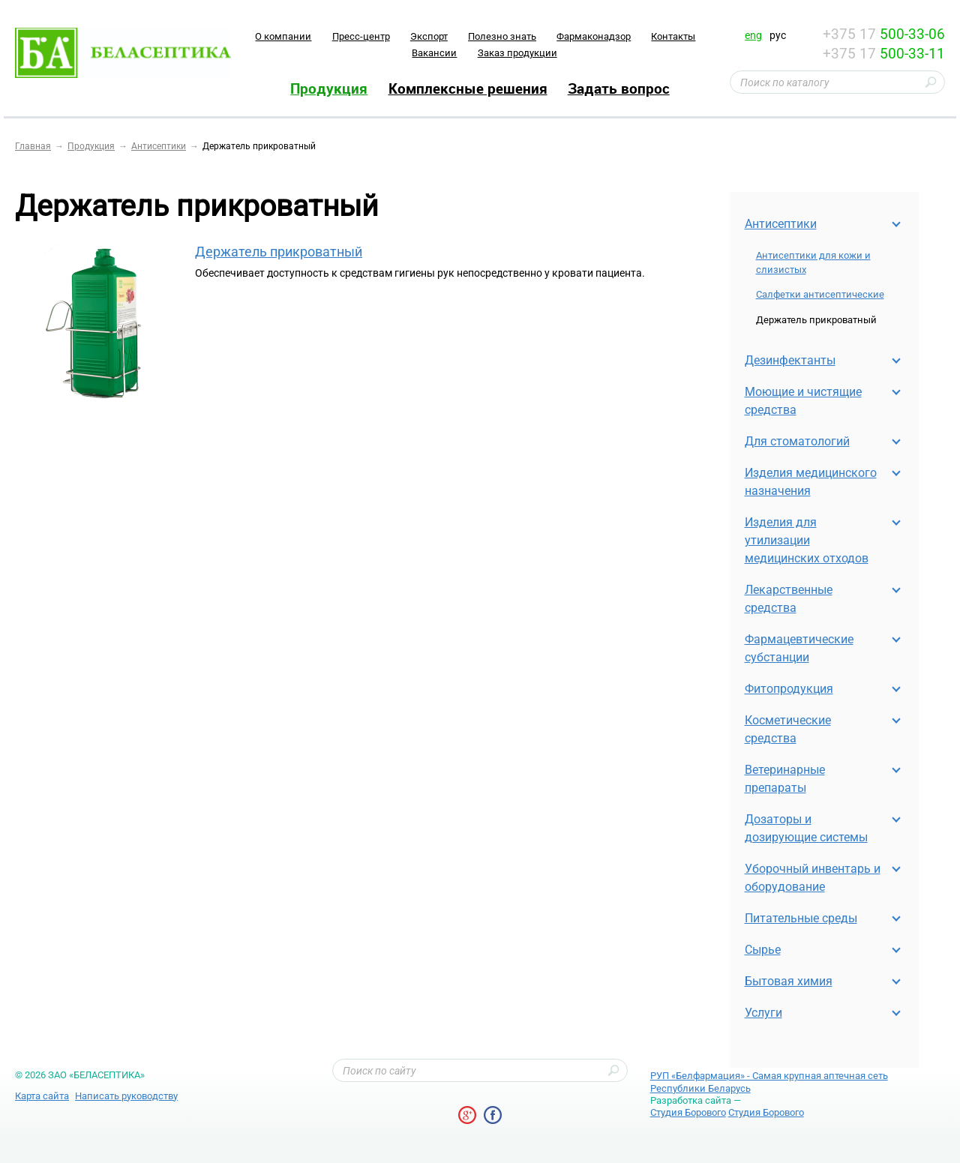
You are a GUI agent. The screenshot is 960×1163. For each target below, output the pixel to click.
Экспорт (429, 36)
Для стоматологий (797, 441)
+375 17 (884, 34)
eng (753, 35)
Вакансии (434, 52)
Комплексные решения (468, 88)
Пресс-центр (361, 36)
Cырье (763, 950)
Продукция (329, 88)
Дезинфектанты (790, 360)
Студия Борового (688, 1112)
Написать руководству (126, 1096)
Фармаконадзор (593, 36)
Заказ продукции (517, 52)
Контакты (673, 36)
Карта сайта (42, 1096)
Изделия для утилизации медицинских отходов (806, 540)
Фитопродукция (789, 689)
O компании (283, 36)
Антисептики (781, 224)
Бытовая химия (788, 981)
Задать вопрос (619, 88)
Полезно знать (502, 36)
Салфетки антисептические (820, 294)
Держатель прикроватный (278, 251)
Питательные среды (801, 918)
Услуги (763, 1013)
